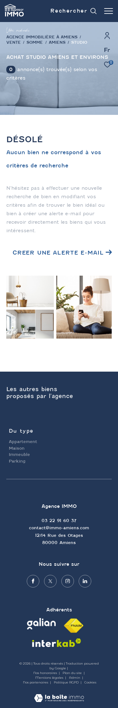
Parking (17, 461)
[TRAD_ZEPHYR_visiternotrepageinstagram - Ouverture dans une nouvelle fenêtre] (67, 581)
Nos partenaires (36, 682)
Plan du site (73, 673)
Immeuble (19, 454)
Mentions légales (49, 678)
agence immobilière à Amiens (41, 37)
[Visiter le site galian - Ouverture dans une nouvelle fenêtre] (41, 623)
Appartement (23, 441)
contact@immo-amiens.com (59, 527)
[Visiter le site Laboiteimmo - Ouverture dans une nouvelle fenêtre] (59, 694)
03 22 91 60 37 (59, 520)
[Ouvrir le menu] (108, 11)
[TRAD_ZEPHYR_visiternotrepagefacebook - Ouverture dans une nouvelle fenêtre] (33, 581)
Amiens (57, 42)
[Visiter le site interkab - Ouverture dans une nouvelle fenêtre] (56, 642)
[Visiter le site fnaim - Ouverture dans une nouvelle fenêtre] (73, 626)
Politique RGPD (66, 682)
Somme (34, 42)
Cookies (90, 682)
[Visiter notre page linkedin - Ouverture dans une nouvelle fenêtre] (85, 581)
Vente (13, 42)
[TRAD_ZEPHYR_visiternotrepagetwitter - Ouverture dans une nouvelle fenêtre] (50, 581)
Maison (17, 448)
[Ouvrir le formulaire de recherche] (73, 11)
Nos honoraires (45, 673)
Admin (75, 678)
